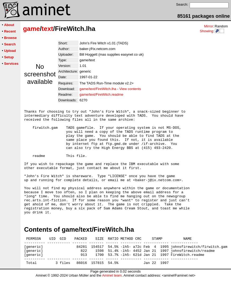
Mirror (208, 26)
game (31, 28)
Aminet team (112, 302)
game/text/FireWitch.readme (101, 94)
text (47, 28)
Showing (206, 31)
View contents (130, 89)
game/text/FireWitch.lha (98, 89)
